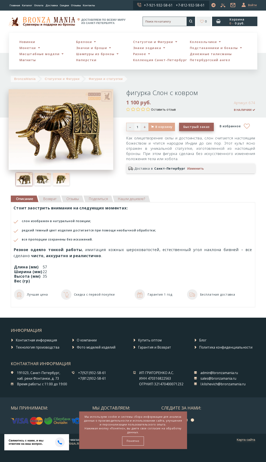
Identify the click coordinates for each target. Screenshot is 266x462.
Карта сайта (246, 439)
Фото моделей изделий (96, 347)
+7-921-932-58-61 (158, 5)
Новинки (27, 42)
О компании (87, 340)
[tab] (50, 199)
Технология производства (37, 347)
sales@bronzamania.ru (218, 378)
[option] (24, 179)
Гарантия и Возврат (154, 347)
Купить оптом (150, 340)
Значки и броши (91, 48)
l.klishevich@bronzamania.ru (223, 384)
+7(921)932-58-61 (92, 373)
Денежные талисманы (211, 54)
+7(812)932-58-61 (92, 378)
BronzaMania (25, 79)
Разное (139, 54)
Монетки (27, 48)
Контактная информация (36, 340)
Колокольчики (203, 42)
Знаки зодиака (147, 48)
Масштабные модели (39, 54)
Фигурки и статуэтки (106, 79)
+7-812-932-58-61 (190, 5)
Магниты (27, 60)
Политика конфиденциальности (225, 347)
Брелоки (84, 42)
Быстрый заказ (196, 127)
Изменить (195, 168)
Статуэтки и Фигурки (153, 42)
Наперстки (86, 60)
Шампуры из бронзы (95, 54)
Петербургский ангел (210, 60)
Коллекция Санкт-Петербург (160, 60)
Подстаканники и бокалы (214, 48)
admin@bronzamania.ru (219, 373)
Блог (202, 340)
